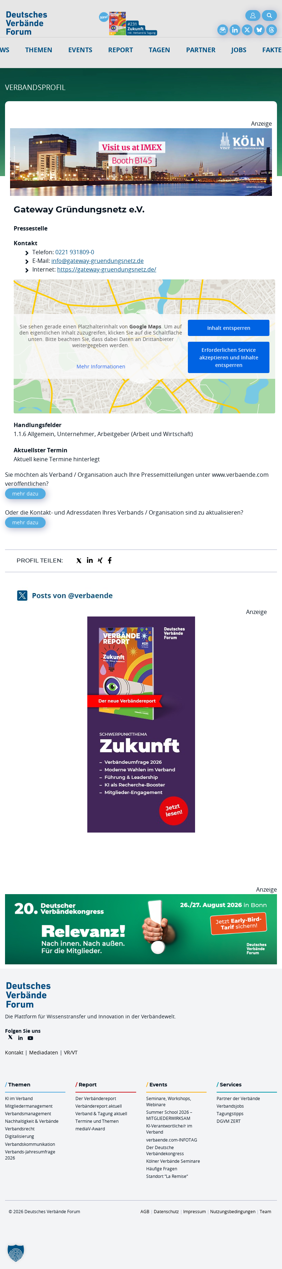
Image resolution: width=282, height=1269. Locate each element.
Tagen (159, 49)
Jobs (238, 49)
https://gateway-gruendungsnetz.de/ (106, 269)
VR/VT (71, 1052)
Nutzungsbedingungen (232, 1211)
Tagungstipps (230, 1113)
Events (80, 49)
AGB (144, 1211)
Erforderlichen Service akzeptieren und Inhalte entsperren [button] (228, 357)
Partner (201, 49)
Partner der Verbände (238, 1098)
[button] (16, 1253)
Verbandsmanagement (28, 1113)
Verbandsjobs (230, 1106)
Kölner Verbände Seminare (173, 1161)
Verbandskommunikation (30, 1144)
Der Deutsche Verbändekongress (165, 1150)
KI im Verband (19, 1098)
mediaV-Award (90, 1128)
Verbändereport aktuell (98, 1106)
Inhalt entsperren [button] (228, 327)
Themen (38, 49)
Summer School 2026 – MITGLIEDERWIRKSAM (169, 1115)
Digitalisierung (19, 1136)
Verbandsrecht (19, 1128)
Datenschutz (166, 1211)
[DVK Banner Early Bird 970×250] (141, 898)
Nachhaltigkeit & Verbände (32, 1121)
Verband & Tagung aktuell (101, 1113)
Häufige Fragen (161, 1168)
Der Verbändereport (95, 1098)
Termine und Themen (97, 1121)
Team (265, 1211)
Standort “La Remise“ (167, 1176)
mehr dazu (25, 493)
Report (120, 49)
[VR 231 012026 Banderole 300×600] (141, 621)
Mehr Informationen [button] (101, 366)
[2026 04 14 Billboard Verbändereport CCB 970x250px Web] (141, 132)
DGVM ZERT (229, 1121)
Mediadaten (43, 1052)
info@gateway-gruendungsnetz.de (97, 261)
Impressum (194, 1211)
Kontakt (14, 1052)
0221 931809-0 (74, 252)
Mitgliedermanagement (28, 1106)
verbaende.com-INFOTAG (171, 1140)
